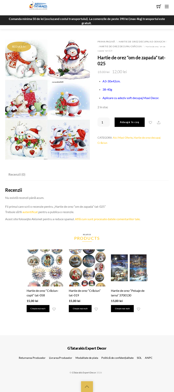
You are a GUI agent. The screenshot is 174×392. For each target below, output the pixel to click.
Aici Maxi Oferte (123, 137)
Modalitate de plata (87, 357)
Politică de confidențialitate (117, 357)
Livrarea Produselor (60, 357)
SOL (139, 357)
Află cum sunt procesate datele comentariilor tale (107, 219)
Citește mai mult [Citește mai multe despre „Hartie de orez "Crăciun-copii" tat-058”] (37, 309)
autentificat (30, 212)
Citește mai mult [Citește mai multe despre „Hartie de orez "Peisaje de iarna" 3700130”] (122, 309)
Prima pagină (106, 41)
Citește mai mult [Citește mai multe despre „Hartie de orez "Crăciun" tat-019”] (80, 309)
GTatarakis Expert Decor (84, 372)
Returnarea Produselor (32, 357)
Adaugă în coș (129, 122)
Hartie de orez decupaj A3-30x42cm (142, 41)
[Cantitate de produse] (104, 122)
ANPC (148, 357)
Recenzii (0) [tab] (16, 174)
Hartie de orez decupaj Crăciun (120, 46)
